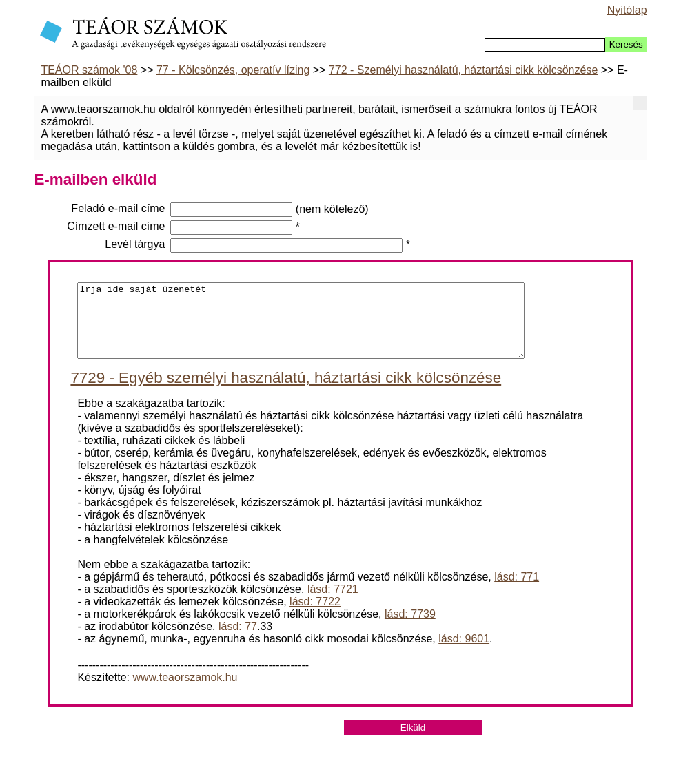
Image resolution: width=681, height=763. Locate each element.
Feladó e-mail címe (118, 208)
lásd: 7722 (314, 616)
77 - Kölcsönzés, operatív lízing (232, 70)
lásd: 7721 (332, 603)
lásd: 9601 (463, 653)
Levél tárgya (135, 244)
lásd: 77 (237, 641)
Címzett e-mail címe (116, 226)
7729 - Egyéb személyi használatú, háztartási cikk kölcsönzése (285, 392)
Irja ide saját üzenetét (300, 327)
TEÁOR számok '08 (89, 70)
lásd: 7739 (410, 628)
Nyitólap (627, 10)
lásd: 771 (516, 591)
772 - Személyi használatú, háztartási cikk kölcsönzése (463, 70)
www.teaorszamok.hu (184, 692)
